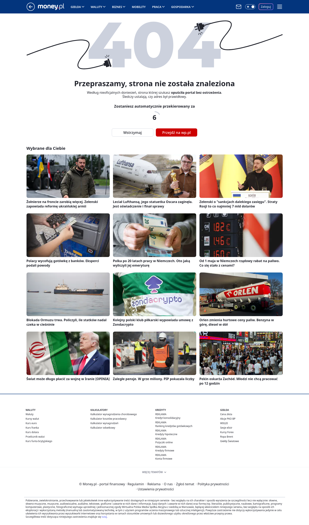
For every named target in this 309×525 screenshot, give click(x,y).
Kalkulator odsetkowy (103, 427)
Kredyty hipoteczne (166, 434)
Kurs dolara (32, 432)
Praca (156, 7)
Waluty (96, 7)
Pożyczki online (164, 442)
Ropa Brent (226, 436)
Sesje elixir (226, 427)
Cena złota (226, 414)
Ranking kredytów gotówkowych (174, 426)
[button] (279, 6)
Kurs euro (31, 423)
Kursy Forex (227, 432)
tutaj (104, 516)
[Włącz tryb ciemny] (250, 6)
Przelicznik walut (35, 436)
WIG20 (224, 423)
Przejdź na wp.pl (176, 132)
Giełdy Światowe (229, 441)
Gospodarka (180, 7)
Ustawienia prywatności (155, 489)
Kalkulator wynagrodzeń (105, 423)
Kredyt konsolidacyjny (168, 418)
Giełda (76, 7)
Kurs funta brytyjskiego (39, 441)
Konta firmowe (163, 458)
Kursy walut (32, 418)
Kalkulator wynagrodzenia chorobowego (114, 414)
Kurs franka (32, 427)
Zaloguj (266, 7)
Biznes (117, 7)
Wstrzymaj (132, 132)
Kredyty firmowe (164, 450)
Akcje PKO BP (228, 418)
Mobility (139, 7)
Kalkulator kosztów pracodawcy (109, 418)
